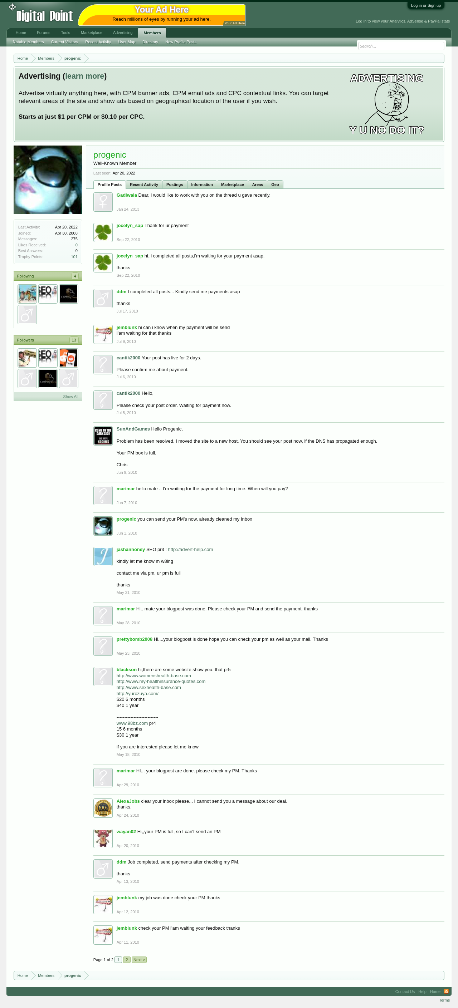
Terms (444, 1000)
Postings (174, 184)
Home (21, 32)
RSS (446, 991)
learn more (84, 76)
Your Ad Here (235, 23)
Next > (139, 960)
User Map (126, 42)
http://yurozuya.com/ (138, 693)
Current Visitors (64, 42)
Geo (275, 184)
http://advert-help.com (190, 549)
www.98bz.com (132, 723)
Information (202, 184)
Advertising (122, 32)
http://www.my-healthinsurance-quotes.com (161, 681)
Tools (65, 32)
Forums (43, 32)
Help (422, 991)
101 (74, 257)
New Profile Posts (180, 42)
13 (74, 340)
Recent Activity (144, 184)
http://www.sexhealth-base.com (149, 687)
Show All (70, 396)
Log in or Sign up (426, 5)
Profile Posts (110, 184)
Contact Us (405, 991)
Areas (257, 184)
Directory (150, 42)
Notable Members (28, 42)
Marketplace (232, 184)
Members (152, 33)
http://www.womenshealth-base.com (154, 675)
